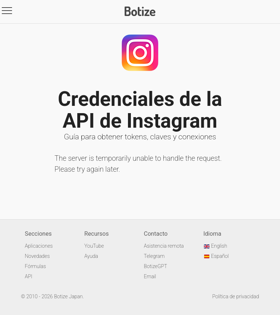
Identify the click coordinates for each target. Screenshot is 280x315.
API (28, 276)
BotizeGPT (155, 266)
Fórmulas (35, 266)
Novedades (37, 256)
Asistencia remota (164, 246)
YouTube (94, 246)
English (215, 246)
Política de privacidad (235, 296)
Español (216, 256)
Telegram (154, 256)
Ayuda (91, 256)
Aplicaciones (38, 246)
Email (150, 276)
